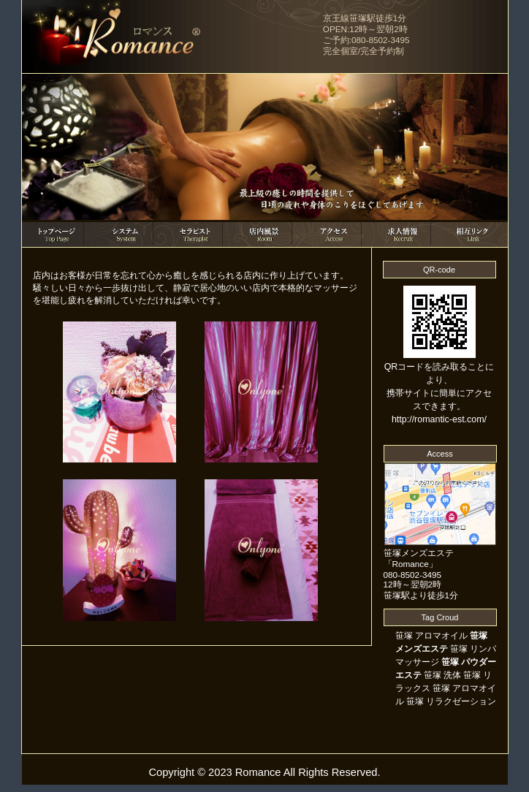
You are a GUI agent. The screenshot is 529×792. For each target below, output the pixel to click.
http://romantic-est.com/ (439, 419)
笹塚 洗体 (442, 675)
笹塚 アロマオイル (431, 636)
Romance (258, 772)
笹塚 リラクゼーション (451, 701)
